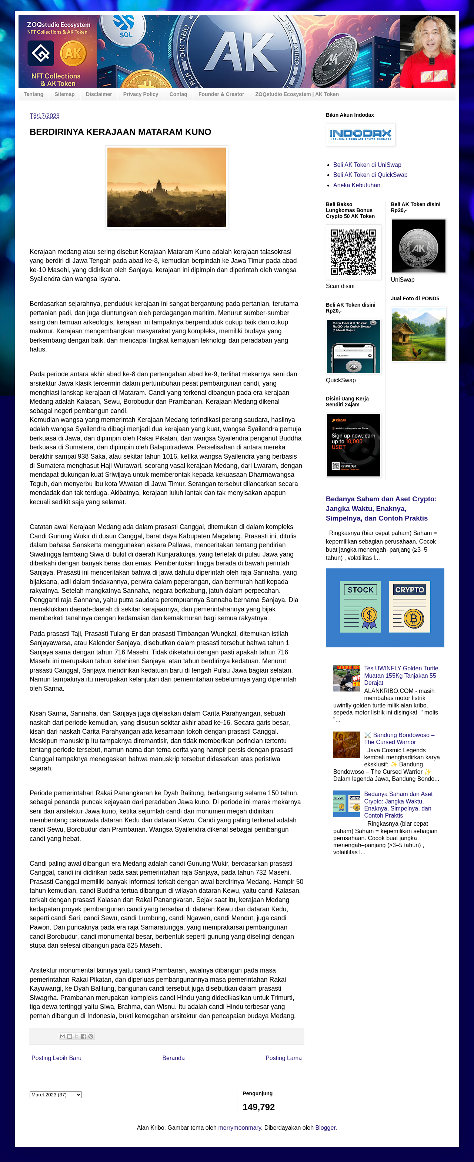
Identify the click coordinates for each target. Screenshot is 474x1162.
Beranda (173, 1058)
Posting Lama (284, 1058)
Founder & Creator (221, 94)
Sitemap (64, 94)
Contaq (178, 94)
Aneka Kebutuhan (356, 185)
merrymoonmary (239, 1128)
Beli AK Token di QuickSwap (370, 175)
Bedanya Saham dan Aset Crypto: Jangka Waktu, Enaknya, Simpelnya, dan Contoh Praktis (381, 508)
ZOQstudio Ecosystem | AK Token (297, 94)
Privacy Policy (140, 94)
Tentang (33, 94)
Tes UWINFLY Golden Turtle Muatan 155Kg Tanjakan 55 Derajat (401, 675)
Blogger (326, 1128)
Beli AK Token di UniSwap (367, 165)
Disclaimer (99, 94)
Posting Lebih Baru (56, 1058)
